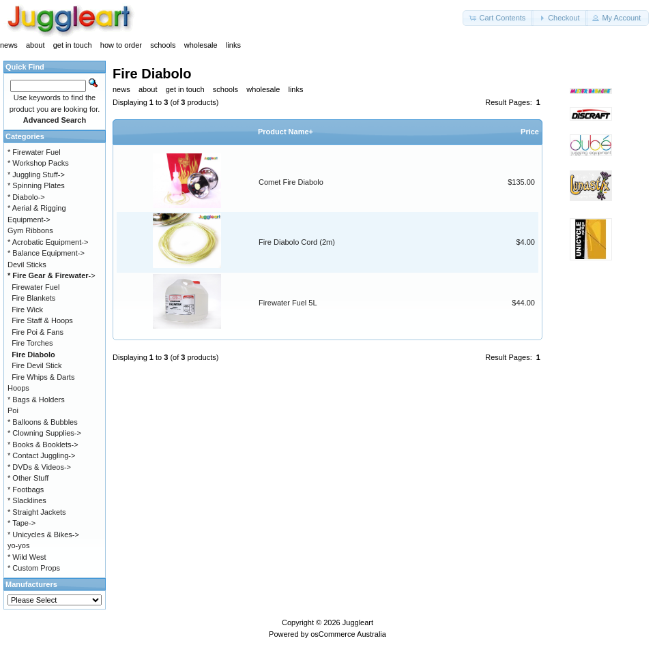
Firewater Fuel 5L (288, 303)
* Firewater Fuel (34, 152)
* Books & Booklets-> (43, 444)
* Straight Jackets (37, 512)
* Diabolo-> (26, 197)
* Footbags (26, 489)
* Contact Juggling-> (41, 455)
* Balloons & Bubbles (43, 422)
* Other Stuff (28, 478)
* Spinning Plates (36, 185)
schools (162, 45)
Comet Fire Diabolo (291, 182)
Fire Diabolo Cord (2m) (297, 242)
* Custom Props (34, 568)
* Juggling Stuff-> (36, 174)
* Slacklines (27, 500)
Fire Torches (32, 343)
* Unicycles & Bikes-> (43, 534)
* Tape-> (21, 523)
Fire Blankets (33, 298)
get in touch (72, 45)
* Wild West (27, 557)
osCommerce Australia (348, 634)
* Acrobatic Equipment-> (48, 242)
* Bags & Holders (36, 399)
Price (530, 131)
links (233, 45)
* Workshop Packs (38, 163)
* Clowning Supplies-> (44, 433)
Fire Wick (27, 309)
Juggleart (358, 622)
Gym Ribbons (30, 230)
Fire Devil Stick (36, 365)
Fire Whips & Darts (43, 377)
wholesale (201, 45)
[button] (498, 18)
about (35, 45)
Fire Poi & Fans (37, 332)
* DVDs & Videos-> (39, 467)
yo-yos (18, 545)
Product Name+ (285, 131)
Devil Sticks (27, 264)
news (9, 45)
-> (52, 275)
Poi (13, 410)
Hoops (18, 388)
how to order (121, 45)
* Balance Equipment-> (46, 253)
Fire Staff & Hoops (42, 320)
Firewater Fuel (35, 287)
